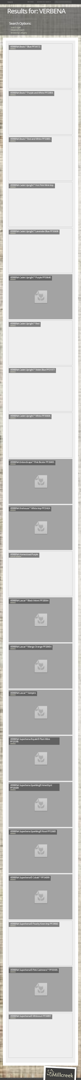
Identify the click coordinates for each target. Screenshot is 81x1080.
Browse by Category (19, 32)
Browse (30, 2)
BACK (10, 2)
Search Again (16, 27)
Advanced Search (44, 2)
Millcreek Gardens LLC (17, 1078)
